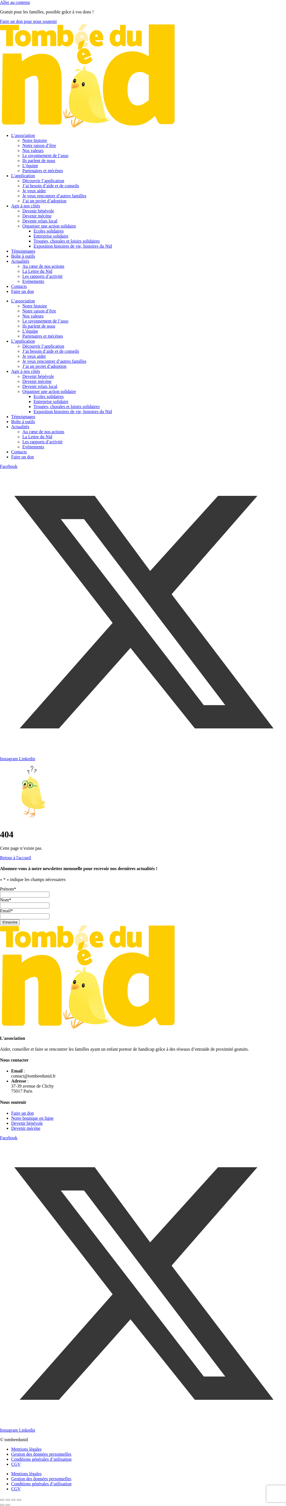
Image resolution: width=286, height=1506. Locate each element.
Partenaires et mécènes (42, 170)
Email (6, 910)
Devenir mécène (36, 216)
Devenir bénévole (38, 211)
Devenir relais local (39, 221)
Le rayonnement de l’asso (45, 155)
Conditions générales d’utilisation (41, 1459)
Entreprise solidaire (51, 236)
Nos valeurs (33, 150)
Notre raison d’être (39, 145)
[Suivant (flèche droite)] (8, 1505)
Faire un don (22, 291)
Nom (5, 900)
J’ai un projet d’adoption (44, 200)
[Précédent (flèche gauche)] (2, 1505)
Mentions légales (26, 1449)
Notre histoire (34, 140)
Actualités (20, 261)
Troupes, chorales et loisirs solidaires (67, 241)
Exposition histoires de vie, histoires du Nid (73, 246)
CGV (16, 1464)
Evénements (33, 281)
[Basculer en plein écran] (8, 1500)
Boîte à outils (23, 256)
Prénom (8, 889)
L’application (23, 175)
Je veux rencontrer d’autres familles (54, 195)
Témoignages (23, 251)
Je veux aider (34, 190)
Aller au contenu (15, 2)
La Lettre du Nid (37, 271)
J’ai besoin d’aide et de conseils (50, 185)
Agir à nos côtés (25, 205)
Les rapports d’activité (42, 276)
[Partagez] (13, 1500)
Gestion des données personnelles (41, 1454)
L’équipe (30, 165)
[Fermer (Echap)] (19, 1500)
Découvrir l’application (43, 180)
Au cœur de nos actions (43, 266)
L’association (23, 135)
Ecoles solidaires (49, 231)
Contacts (19, 286)
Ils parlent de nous (38, 160)
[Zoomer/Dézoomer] (2, 1500)
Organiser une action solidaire (49, 226)
